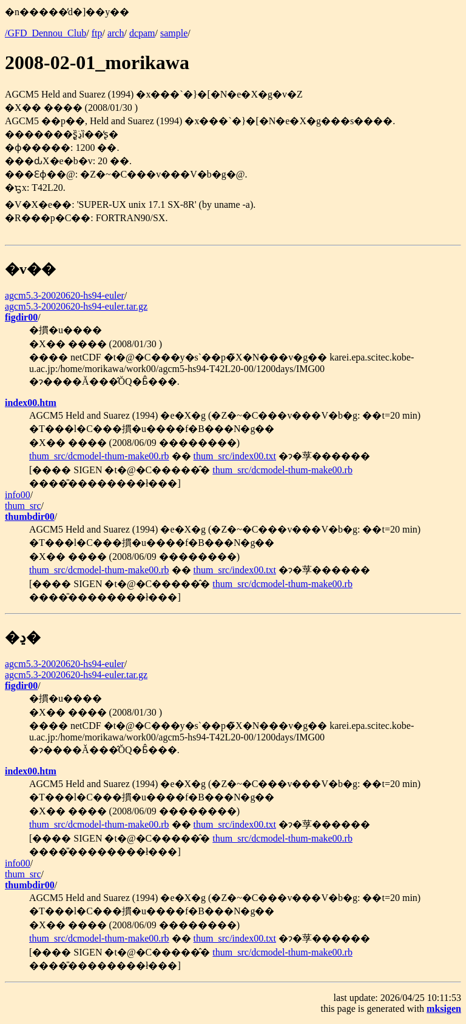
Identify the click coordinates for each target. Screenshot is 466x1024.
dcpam (142, 33)
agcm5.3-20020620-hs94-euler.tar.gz (76, 306)
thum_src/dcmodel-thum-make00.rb (99, 456)
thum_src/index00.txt (235, 456)
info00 (17, 495)
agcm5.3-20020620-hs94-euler (64, 295)
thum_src (23, 505)
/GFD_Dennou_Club (45, 33)
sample (173, 33)
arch (115, 33)
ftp (97, 33)
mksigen (444, 1008)
